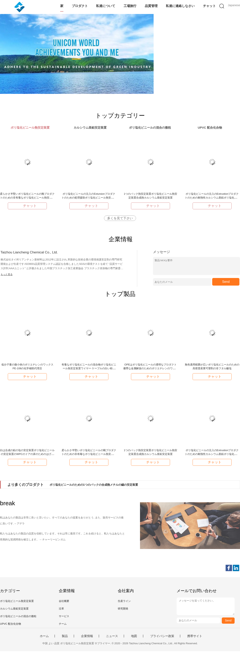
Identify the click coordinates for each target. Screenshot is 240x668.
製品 (65, 636)
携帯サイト (194, 636)
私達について (105, 6)
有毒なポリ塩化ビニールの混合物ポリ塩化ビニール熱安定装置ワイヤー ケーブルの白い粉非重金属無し (89, 368)
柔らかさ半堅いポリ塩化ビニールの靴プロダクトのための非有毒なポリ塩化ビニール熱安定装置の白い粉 (27, 197)
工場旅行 (130, 6)
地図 (134, 636)
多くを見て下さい (120, 218)
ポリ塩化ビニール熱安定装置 (17, 601)
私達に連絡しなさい (180, 6)
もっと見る (7, 274)
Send (226, 281)
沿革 (61, 608)
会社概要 (64, 601)
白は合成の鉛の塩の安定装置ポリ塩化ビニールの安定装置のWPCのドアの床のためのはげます (27, 454)
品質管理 (151, 6)
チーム (63, 623)
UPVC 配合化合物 (10, 623)
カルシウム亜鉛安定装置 (14, 608)
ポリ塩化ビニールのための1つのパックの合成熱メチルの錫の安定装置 (94, 484)
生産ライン (124, 601)
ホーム (44, 636)
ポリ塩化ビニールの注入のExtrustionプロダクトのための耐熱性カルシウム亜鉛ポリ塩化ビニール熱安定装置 (212, 197)
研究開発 (123, 608)
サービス (64, 616)
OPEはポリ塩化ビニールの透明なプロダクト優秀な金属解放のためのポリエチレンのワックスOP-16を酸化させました (150, 368)
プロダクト (80, 6)
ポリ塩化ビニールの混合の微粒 (18, 616)
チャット (209, 6)
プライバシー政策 (162, 636)
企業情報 (87, 636)
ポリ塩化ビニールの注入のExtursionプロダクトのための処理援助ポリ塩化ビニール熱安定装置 (89, 197)
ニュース (112, 636)
